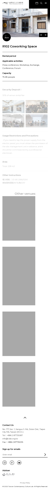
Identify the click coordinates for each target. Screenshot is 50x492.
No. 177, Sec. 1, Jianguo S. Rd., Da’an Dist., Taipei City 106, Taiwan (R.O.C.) (23, 430)
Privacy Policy (25, 483)
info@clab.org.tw (10, 438)
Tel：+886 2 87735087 (12, 435)
